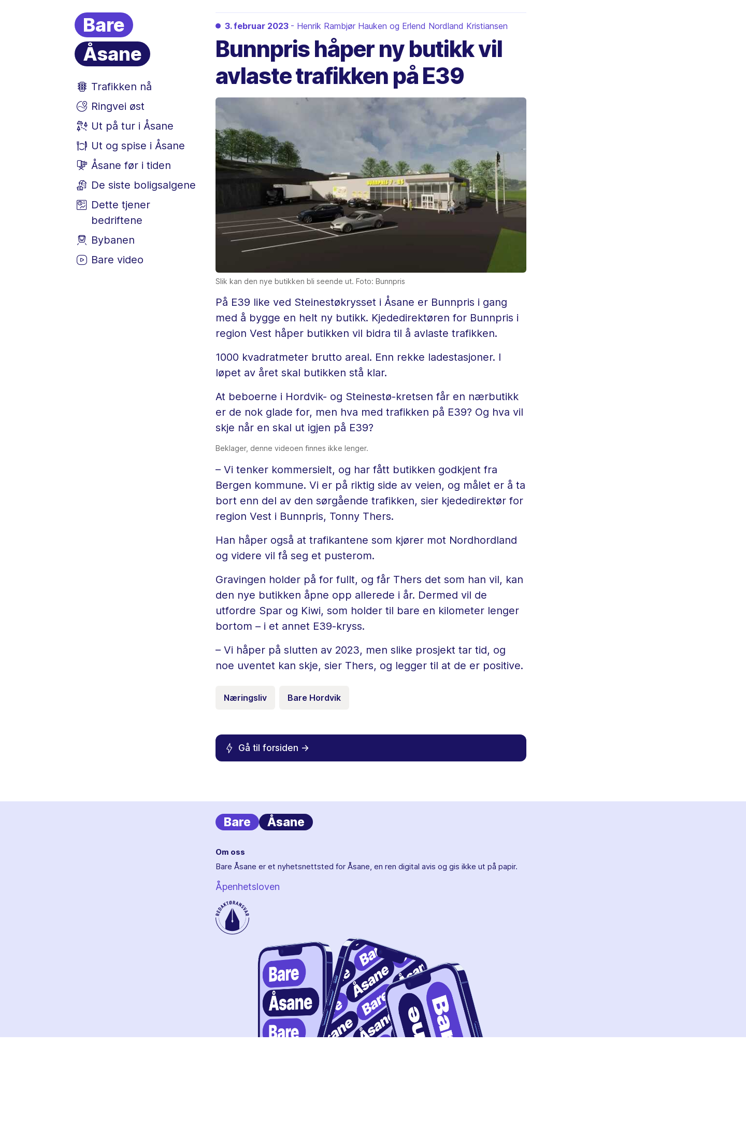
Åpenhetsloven (248, 886)
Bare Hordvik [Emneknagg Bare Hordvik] (314, 697)
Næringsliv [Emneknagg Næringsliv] (245, 697)
